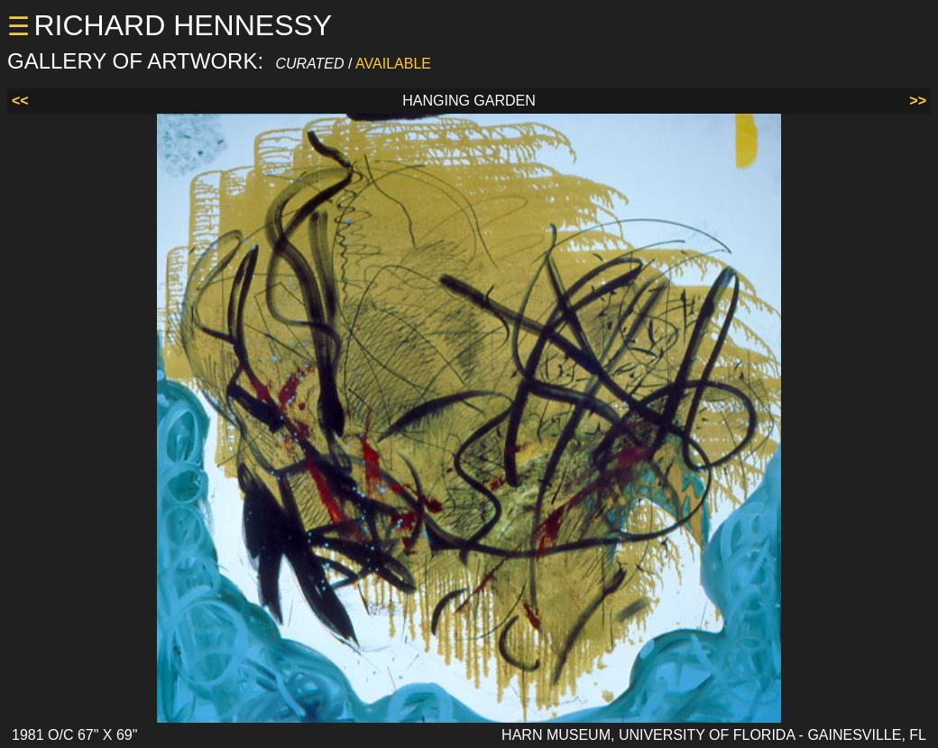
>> (917, 100)
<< (20, 100)
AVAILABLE (393, 63)
